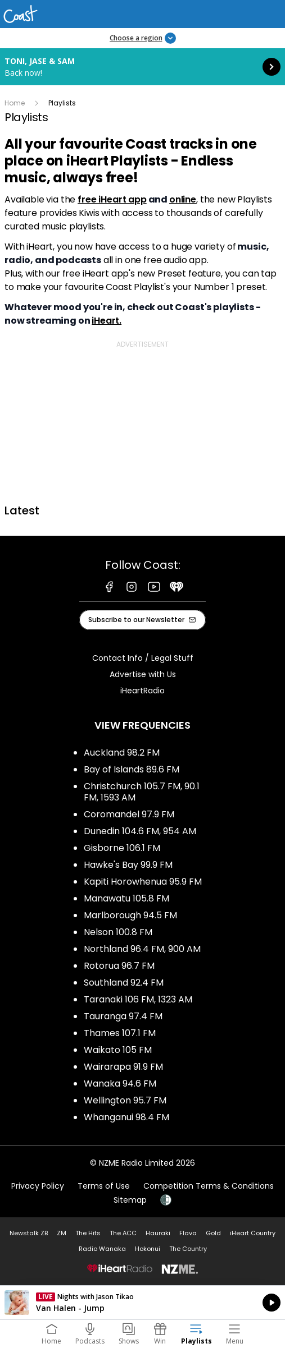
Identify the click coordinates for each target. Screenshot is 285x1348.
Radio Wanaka (102, 1248)
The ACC (123, 1233)
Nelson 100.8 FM (118, 932)
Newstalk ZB (29, 1233)
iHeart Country (252, 1233)
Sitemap (130, 1200)
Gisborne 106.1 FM (122, 847)
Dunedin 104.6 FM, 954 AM (140, 831)
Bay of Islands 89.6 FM (131, 769)
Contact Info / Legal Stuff (142, 658)
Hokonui (147, 1248)
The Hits (88, 1233)
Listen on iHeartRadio (142, 1302)
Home (14, 103)
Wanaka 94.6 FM (120, 1083)
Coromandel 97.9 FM (129, 814)
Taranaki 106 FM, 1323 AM (138, 999)
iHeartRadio (142, 690)
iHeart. (106, 320)
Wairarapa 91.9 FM (123, 1066)
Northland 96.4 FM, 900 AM (142, 948)
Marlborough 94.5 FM (130, 915)
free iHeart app (112, 199)
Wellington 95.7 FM (125, 1100)
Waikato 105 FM (118, 1049)
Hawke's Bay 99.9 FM (128, 864)
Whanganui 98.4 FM (126, 1117)
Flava (188, 1233)
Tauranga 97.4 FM (123, 1016)
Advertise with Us (143, 674)
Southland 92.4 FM (124, 982)
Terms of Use (104, 1185)
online (182, 199)
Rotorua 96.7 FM (119, 965)
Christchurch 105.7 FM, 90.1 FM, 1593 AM (142, 792)
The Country (188, 1248)
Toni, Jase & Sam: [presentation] (142, 66)
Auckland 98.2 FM (122, 752)
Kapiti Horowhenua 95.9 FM (143, 881)
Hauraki (158, 1233)
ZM (61, 1233)
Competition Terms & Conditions (208, 1185)
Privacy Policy (37, 1185)
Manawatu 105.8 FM (126, 898)
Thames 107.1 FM (120, 1033)
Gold (213, 1233)
